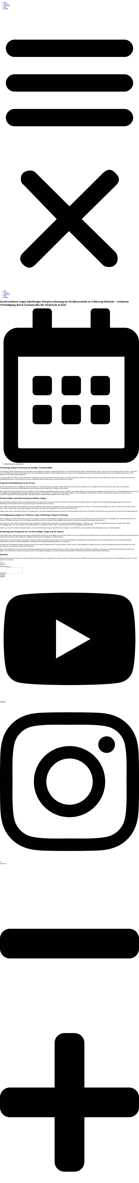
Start (5, 2)
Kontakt (6, 8)
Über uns (6, 4)
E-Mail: (2, 565)
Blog (5, 7)
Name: (2, 563)
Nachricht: (3, 574)
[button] (69, 150)
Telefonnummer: (5, 566)
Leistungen (7, 5)
